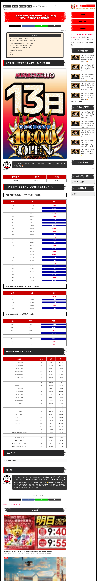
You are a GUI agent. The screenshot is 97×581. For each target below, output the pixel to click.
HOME (83, 15)
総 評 (12, 57)
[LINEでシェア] (40, 26)
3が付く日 (7, 6)
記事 (29, 6)
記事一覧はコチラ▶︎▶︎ (76, 101)
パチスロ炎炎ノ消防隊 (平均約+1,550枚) (23, 46)
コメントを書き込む (35, 565)
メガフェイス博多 (8, 9)
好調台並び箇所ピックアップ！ (19, 52)
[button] (51, 26)
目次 (32, 35)
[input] (83, 169)
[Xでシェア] (19, 26)
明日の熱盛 (82, 21)
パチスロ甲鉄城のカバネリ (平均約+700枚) (24, 44)
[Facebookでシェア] (29, 26)
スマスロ (35, 6)
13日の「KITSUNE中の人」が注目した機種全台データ (25, 41)
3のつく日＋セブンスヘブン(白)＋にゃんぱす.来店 (24, 39)
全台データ (13, 54)
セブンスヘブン (44, 6)
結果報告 (22, 6)
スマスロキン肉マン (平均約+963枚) (22, 49)
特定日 (15, 6)
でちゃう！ (52, 6)
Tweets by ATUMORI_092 (12, 507)
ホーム (73, 35)
